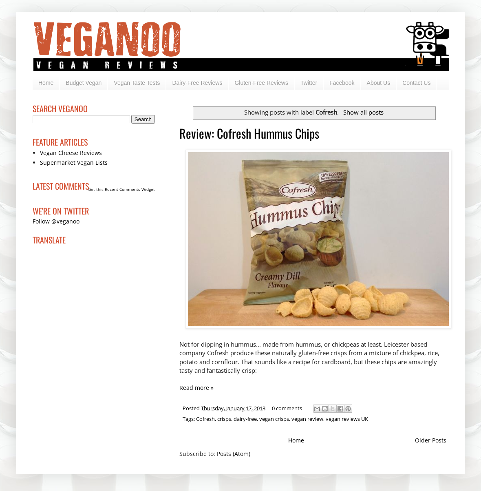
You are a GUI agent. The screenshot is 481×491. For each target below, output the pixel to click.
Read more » (196, 387)
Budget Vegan (83, 83)
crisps (224, 419)
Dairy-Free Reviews (197, 83)
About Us (379, 83)
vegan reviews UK (347, 419)
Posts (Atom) (233, 454)
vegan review (307, 419)
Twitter (308, 83)
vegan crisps (274, 419)
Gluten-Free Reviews (261, 83)
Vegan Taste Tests (137, 83)
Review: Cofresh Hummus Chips (249, 133)
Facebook (341, 83)
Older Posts (430, 440)
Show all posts (363, 112)
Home (45, 83)
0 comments (287, 408)
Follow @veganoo (56, 221)
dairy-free (245, 419)
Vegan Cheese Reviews (71, 153)
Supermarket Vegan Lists (74, 162)
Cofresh (205, 419)
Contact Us (416, 83)
